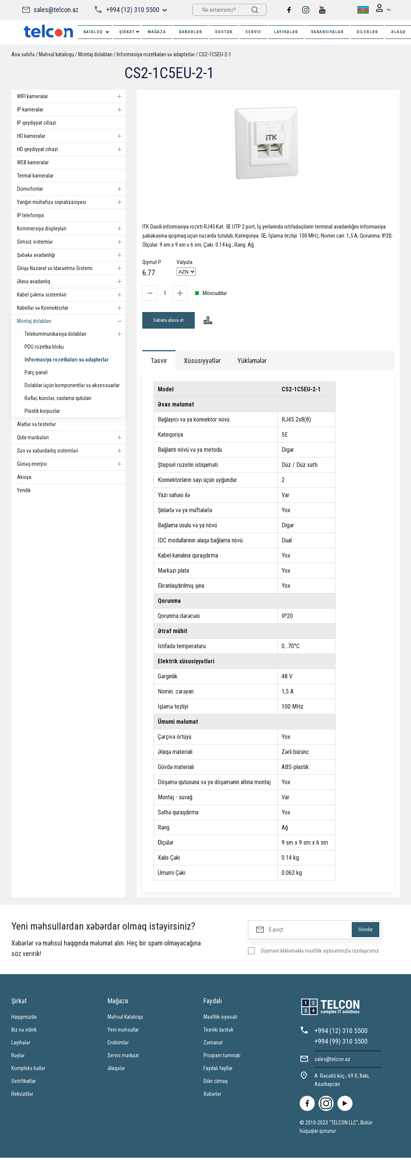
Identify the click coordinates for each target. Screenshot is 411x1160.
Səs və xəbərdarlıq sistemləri (71, 450)
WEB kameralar (33, 162)
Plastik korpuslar (42, 411)
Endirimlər (118, 1045)
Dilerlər (367, 31)
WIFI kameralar (71, 96)
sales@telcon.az (56, 10)
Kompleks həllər (28, 1070)
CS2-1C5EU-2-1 (215, 54)
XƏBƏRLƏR (190, 31)
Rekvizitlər (22, 1096)
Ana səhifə (23, 54)
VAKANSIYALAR (327, 31)
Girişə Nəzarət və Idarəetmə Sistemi (71, 268)
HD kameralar (71, 136)
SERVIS (253, 31)
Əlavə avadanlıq (71, 281)
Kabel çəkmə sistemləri (71, 294)
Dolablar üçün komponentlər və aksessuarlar (72, 385)
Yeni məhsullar (123, 1032)
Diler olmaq (215, 1083)
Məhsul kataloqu (56, 54)
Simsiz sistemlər (71, 241)
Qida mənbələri (71, 437)
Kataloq (96, 32)
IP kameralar (71, 109)
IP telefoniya (30, 215)
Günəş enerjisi (71, 463)
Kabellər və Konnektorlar (71, 307)
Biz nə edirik (24, 1032)
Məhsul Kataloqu (125, 1019)
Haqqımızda (24, 1019)
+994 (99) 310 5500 (341, 1043)
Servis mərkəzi (123, 1058)
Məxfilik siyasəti (220, 1019)
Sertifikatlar (23, 1083)
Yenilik (24, 490)
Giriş (380, 10)
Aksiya (24, 477)
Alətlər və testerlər (36, 424)
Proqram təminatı (221, 1058)
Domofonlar (71, 188)
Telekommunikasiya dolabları (75, 333)
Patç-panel (36, 372)
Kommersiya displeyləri (71, 228)
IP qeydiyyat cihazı (36, 123)
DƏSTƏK (223, 31)
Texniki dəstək (218, 1032)
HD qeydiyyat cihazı (71, 149)
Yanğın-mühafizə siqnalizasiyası (71, 202)
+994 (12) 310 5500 (132, 10)
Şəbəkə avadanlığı (71, 255)
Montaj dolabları (95, 54)
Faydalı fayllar (217, 1070)
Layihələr (286, 31)
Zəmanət (213, 1045)
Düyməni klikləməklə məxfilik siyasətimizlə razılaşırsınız (320, 953)
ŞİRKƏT (129, 32)
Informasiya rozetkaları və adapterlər (156, 54)
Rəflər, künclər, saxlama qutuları (58, 398)
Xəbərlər (212, 1096)
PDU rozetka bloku (44, 347)
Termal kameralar (35, 176)
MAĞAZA (157, 31)
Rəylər (18, 1058)
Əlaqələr (116, 1070)
